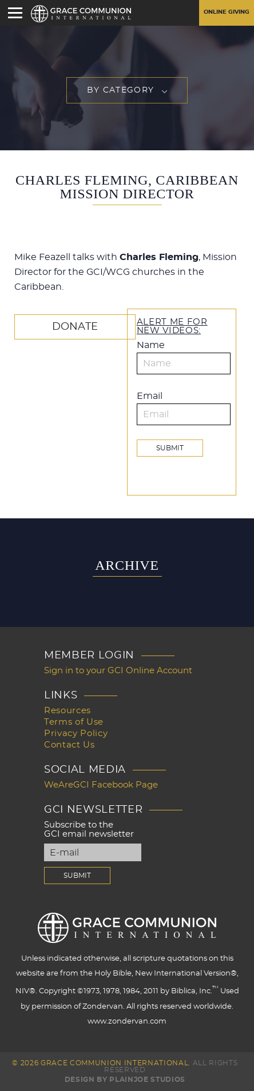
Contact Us (69, 745)
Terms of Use (74, 722)
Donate (75, 327)
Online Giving (226, 12)
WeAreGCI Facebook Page (101, 785)
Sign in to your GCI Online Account (118, 670)
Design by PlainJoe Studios (125, 1079)
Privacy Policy (76, 733)
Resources (67, 710)
